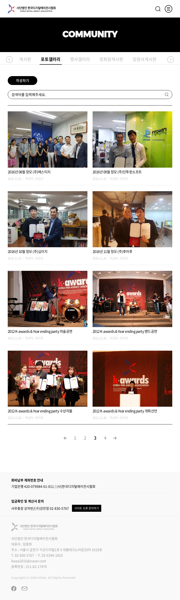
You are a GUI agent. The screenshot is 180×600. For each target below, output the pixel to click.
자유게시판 (21, 59)
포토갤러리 (51, 60)
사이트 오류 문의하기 (86, 508)
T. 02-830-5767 (22, 555)
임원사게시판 (145, 59)
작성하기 (22, 80)
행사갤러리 (80, 59)
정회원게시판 (111, 59)
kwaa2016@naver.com (28, 560)
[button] (9, 59)
